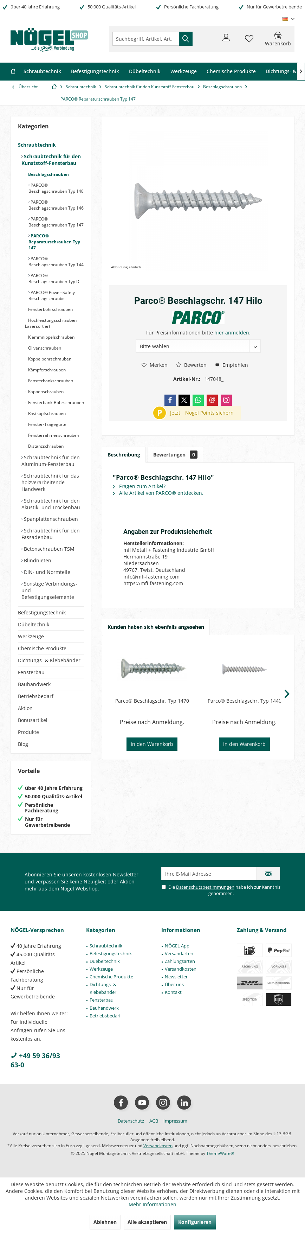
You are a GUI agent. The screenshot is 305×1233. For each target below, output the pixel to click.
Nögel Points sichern (209, 412)
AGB (153, 1121)
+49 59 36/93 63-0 (35, 1060)
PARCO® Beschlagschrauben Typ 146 (56, 205)
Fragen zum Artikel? (139, 486)
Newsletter (176, 976)
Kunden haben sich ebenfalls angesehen (156, 627)
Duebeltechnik (105, 961)
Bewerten (191, 365)
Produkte (28, 732)
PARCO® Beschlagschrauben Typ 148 (56, 188)
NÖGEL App (177, 946)
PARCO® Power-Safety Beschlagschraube (51, 295)
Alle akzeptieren (147, 1222)
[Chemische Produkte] (231, 72)
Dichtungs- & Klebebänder (49, 660)
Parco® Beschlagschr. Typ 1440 (244, 700)
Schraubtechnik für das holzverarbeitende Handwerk (50, 482)
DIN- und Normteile (46, 572)
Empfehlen (231, 365)
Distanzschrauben (45, 446)
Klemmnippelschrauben (50, 337)
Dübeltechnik (33, 624)
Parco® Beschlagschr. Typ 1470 (152, 700)
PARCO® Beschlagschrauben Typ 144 (56, 262)
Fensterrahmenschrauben (53, 435)
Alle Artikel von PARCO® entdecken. (158, 493)
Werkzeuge (31, 636)
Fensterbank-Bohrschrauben (55, 402)
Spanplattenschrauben (50, 519)
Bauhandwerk (34, 684)
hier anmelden (231, 332)
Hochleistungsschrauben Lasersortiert (51, 323)
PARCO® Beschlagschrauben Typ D (53, 279)
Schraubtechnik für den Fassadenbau (50, 534)
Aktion (25, 708)
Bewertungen (175, 455)
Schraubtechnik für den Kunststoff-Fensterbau (51, 159)
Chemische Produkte (42, 648)
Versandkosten (180, 969)
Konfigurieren (195, 1222)
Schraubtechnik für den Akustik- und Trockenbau (50, 504)
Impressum (175, 1121)
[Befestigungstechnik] (95, 72)
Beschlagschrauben (48, 174)
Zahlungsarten (180, 961)
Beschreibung (124, 454)
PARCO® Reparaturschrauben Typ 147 (54, 242)
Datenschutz (131, 1121)
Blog (23, 744)
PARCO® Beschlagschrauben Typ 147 (56, 222)
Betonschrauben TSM (48, 548)
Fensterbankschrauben (50, 381)
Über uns (174, 984)
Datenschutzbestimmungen (205, 887)
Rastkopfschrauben (46, 413)
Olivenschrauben (44, 348)
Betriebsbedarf (35, 696)
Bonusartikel (32, 720)
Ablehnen (105, 1222)
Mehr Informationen (152, 1204)
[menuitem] (277, 38)
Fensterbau (31, 672)
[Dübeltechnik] (145, 72)
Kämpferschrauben (46, 370)
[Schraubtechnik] (42, 72)
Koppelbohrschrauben (49, 359)
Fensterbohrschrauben (50, 309)
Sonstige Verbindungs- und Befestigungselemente (49, 590)
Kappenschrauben (45, 392)
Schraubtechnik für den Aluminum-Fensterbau (50, 460)
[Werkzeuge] (184, 72)
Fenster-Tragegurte (46, 424)
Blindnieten (36, 560)
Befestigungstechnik (42, 612)
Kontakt (173, 992)
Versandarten (179, 953)
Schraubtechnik (37, 144)
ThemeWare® (220, 1153)
